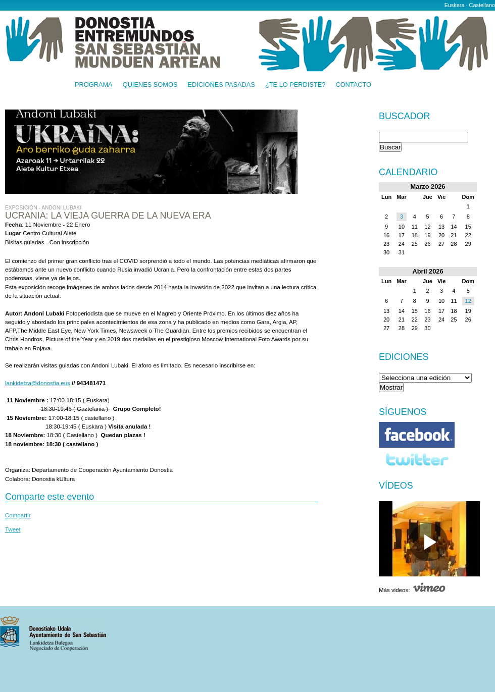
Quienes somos (150, 85)
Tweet (13, 529)
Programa (94, 85)
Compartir (18, 515)
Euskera (454, 5)
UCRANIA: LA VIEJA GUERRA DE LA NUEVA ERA (108, 215)
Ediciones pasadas (221, 85)
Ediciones (404, 357)
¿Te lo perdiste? (295, 85)
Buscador (404, 116)
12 (468, 301)
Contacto (353, 85)
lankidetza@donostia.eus (37, 383)
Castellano (482, 5)
